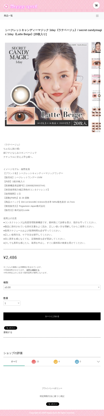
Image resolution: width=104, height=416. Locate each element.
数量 (5, 298)
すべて (14, 361)
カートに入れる (52, 316)
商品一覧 (8, 16)
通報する (7, 332)
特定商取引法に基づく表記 (52, 396)
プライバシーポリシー (52, 388)
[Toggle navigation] (97, 16)
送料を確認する (32, 270)
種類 (5, 282)
